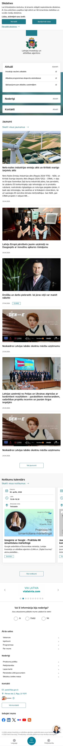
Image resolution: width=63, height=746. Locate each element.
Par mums (7, 648)
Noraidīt (14, 21)
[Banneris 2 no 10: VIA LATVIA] (31, 590)
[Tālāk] (58, 590)
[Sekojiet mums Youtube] (24, 719)
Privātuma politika (10, 662)
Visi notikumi (31, 574)
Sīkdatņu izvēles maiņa (12, 676)
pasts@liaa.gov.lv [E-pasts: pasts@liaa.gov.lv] (11, 690)
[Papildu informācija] (13, 698)
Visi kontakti (14, 705)
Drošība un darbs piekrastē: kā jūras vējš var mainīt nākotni (29, 296)
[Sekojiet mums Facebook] (3, 720)
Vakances (7, 637)
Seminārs (9, 556)
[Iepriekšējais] (5, 590)
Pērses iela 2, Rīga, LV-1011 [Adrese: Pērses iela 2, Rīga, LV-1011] (16, 693)
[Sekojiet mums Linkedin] (9, 720)
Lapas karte (7, 669)
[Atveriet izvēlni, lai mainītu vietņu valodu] (14, 742)
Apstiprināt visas (44, 21)
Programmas (8, 645)
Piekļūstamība (8, 665)
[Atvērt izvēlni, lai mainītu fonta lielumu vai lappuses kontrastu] (49, 742)
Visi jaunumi (31, 465)
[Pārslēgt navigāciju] (31, 741)
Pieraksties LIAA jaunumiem (14, 673)
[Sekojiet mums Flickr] (19, 719)
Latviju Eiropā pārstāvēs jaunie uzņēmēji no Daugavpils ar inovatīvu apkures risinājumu (25, 246)
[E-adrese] (6, 698)
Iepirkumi (6, 641)
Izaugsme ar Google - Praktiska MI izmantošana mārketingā (22, 541)
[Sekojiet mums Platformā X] (14, 720)
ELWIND (16, 303)
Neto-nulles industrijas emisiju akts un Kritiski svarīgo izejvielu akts (30, 169)
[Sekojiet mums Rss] (29, 720)
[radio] (17, 618)
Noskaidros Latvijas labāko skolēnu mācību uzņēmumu (31, 346)
